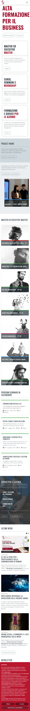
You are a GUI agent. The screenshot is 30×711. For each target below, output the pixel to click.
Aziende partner (16, 516)
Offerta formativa (9, 35)
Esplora (7, 68)
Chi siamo (20, 35)
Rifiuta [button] (8, 704)
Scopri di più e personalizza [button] (15, 707)
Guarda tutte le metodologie (10, 174)
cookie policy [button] (7, 672)
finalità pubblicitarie (6, 683)
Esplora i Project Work (8, 157)
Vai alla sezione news (8, 652)
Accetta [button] (22, 704)
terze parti (26, 673)
